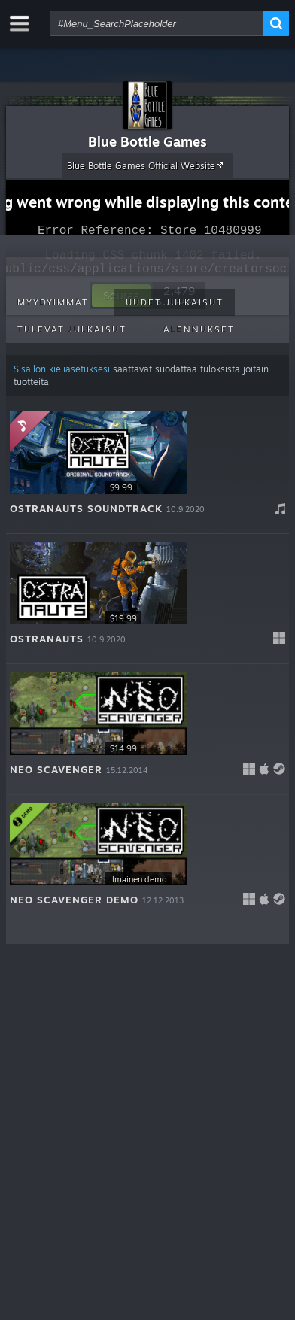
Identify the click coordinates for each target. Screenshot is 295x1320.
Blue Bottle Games (147, 141)
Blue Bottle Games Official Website (147, 165)
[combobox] (156, 23)
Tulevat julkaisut (71, 329)
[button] (147, 468)
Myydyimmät (53, 302)
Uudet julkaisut (175, 302)
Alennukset (199, 329)
